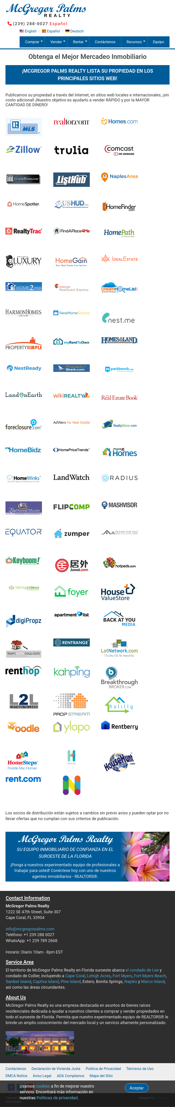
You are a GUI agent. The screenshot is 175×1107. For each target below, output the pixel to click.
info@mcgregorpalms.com (30, 929)
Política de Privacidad (103, 1069)
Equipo (158, 42)
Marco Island (153, 981)
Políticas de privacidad (57, 1097)
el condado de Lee (142, 970)
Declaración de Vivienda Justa (56, 1069)
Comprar (34, 44)
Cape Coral (75, 975)
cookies (43, 1086)
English (30, 31)
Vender (58, 44)
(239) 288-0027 (30, 23)
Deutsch (77, 31)
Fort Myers (122, 975)
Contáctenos (105, 42)
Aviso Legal (42, 1076)
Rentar (81, 44)
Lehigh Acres (99, 975)
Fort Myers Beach (150, 975)
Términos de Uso (140, 1069)
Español (53, 31)
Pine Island (71, 981)
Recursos (137, 44)
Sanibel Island (18, 981)
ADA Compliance (70, 1076)
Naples (130, 981)
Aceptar (137, 1088)
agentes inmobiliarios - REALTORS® (64, 876)
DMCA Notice (16, 1076)
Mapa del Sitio (101, 1076)
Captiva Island (46, 981)
